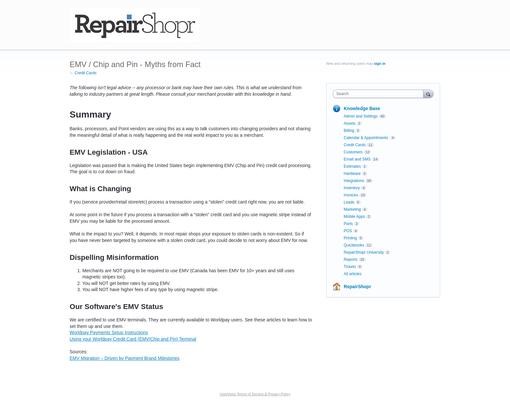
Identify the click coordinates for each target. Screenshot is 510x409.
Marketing (352, 209)
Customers (353, 152)
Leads (349, 202)
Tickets (350, 266)
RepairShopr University (364, 252)
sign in (379, 63)
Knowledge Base (362, 108)
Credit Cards (355, 145)
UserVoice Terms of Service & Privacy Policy (255, 394)
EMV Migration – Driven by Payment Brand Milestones (125, 358)
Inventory (352, 188)
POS (348, 231)
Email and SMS (357, 159)
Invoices (351, 195)
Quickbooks (354, 245)
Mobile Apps (354, 216)
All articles (353, 274)
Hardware (352, 173)
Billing (349, 130)
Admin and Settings (361, 116)
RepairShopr (357, 286)
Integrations (354, 180)
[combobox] (379, 94)
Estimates (352, 166)
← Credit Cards (83, 73)
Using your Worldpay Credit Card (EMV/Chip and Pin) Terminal (133, 339)
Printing (350, 238)
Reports (350, 259)
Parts (348, 223)
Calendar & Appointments (366, 137)
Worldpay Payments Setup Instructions (109, 332)
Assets (350, 123)
